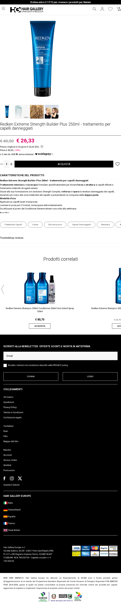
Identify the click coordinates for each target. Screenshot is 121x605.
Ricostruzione (55, 225)
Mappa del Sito (10, 441)
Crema (35, 225)
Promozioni (9, 470)
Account (7, 455)
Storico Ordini (10, 460)
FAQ (5, 436)
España (9, 516)
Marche (7, 450)
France (9, 523)
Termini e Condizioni (13, 412)
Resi (5, 431)
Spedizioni (8, 402)
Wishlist (7, 465)
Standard (105, 225)
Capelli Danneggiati (81, 225)
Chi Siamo (8, 397)
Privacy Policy (10, 407)
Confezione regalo (12, 417)
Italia (8, 503)
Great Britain (11, 530)
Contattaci (8, 426)
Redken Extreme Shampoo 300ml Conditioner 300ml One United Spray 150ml (40, 310)
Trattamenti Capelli (13, 225)
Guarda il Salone (11, 485)
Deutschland (12, 509)
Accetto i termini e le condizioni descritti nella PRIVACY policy (38, 365)
